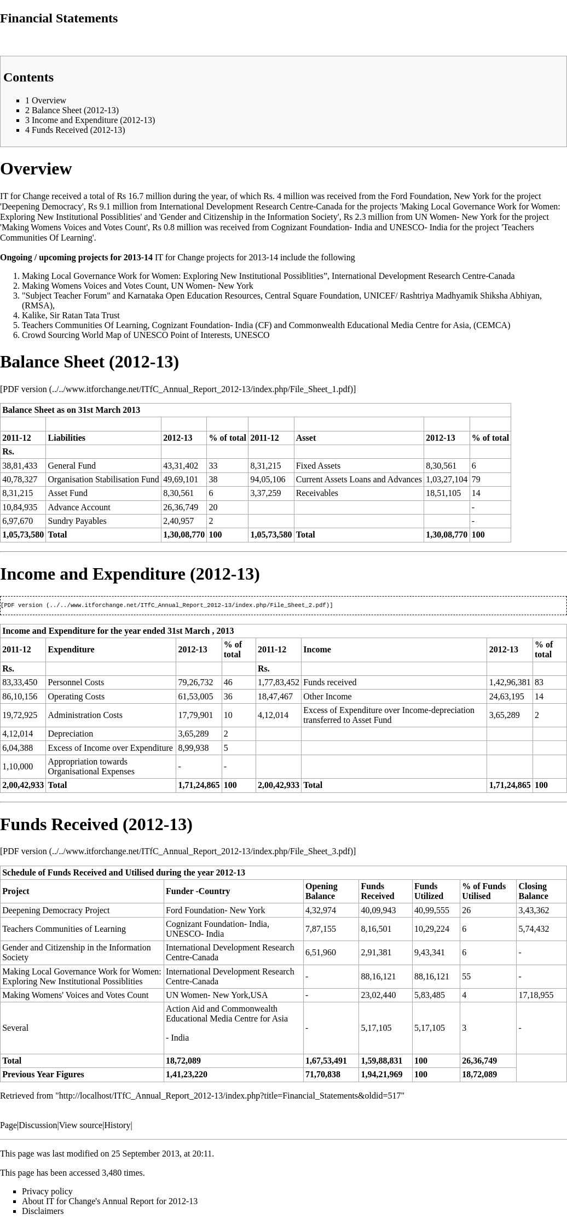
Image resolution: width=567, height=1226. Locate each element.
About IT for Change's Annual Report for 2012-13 (110, 1202)
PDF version (25, 389)
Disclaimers (42, 1212)
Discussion (38, 1126)
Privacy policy (47, 1192)
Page (8, 1126)
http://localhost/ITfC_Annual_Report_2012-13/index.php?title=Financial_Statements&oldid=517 (230, 1096)
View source (80, 1126)
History (117, 1126)
